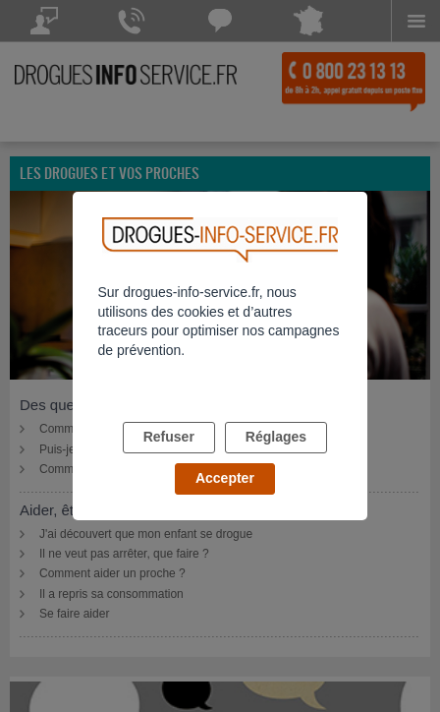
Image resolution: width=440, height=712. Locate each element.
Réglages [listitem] (276, 437)
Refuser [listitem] (168, 437)
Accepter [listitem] (224, 478)
